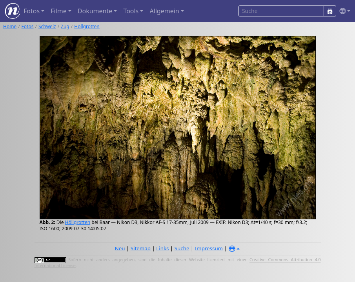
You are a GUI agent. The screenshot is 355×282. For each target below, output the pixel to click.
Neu (120, 248)
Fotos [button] (32, 11)
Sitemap (141, 248)
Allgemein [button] (164, 11)
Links (162, 248)
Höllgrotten (87, 26)
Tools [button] (130, 11)
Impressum (209, 248)
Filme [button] (59, 11)
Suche (182, 248)
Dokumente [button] (95, 11)
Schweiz (47, 26)
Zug (65, 26)
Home (9, 26)
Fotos (28, 26)
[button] (343, 11)
